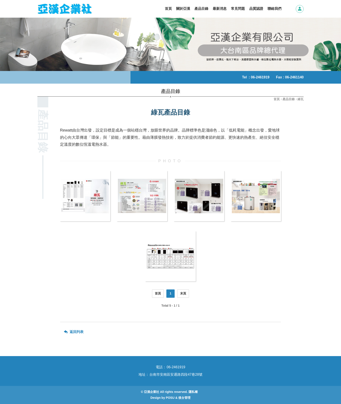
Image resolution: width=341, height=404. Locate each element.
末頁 (183, 293)
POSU (170, 397)
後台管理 (184, 397)
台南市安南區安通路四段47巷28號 (175, 374)
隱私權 (193, 392)
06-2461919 (260, 77)
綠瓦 (301, 99)
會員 (300, 9)
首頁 (277, 99)
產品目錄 (288, 99)
